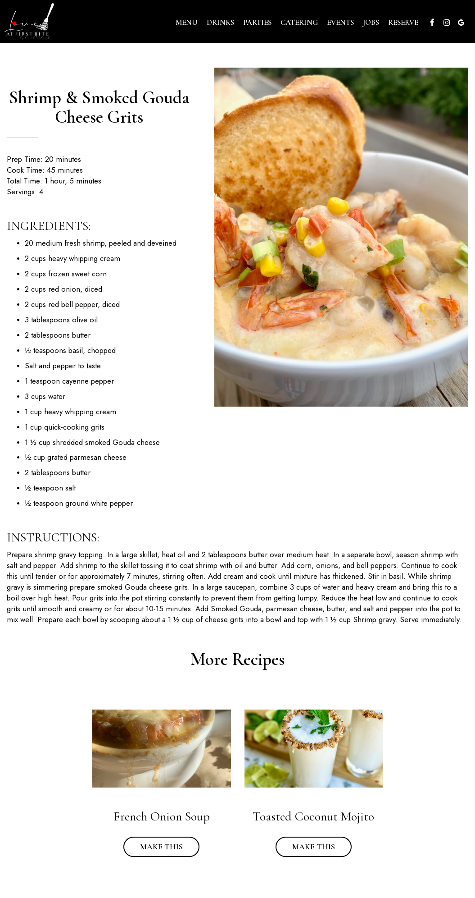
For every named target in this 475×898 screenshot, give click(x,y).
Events (340, 22)
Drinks (220, 22)
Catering (299, 22)
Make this (153, 846)
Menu (187, 22)
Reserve (403, 22)
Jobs (371, 22)
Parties (257, 22)
